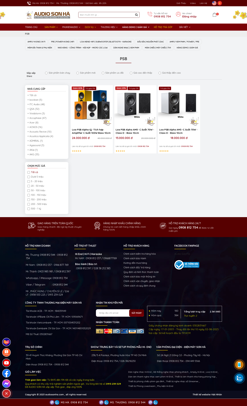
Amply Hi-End (197, 372)
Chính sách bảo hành (134, 258)
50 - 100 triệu (36, 190)
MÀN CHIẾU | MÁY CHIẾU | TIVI (172, 48)
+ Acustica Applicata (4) (40, 136)
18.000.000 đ (164, 132)
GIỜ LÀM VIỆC (33, 372)
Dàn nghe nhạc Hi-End (139, 372)
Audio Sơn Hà (182, 254)
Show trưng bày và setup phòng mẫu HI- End (121, 347)
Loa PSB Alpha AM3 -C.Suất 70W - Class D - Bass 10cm (162, 125)
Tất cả (32, 172)
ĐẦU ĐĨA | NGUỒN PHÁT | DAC (161, 42)
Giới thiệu (181, 3)
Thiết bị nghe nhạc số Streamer (182, 381)
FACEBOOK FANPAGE (186, 246)
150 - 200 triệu (36, 199)
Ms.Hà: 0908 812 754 (43, 3)
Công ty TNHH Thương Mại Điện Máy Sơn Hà (53, 303)
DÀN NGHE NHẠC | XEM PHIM (137, 48)
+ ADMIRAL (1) (35, 141)
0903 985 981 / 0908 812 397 (54, 271)
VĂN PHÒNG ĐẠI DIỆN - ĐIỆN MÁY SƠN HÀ (180, 347)
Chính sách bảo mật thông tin (139, 276)
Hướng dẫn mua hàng (135, 263)
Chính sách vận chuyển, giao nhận (141, 281)
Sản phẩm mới (85, 73)
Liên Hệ (203, 3)
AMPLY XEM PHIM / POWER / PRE (198, 42)
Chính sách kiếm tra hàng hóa (139, 254)
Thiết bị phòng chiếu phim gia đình (146, 381)
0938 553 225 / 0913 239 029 (46, 295)
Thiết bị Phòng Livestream (141, 386)
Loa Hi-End (211, 372)
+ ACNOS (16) (34, 127)
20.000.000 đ (136, 132)
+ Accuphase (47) (36, 118)
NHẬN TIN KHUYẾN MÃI (109, 303)
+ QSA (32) (33, 109)
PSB (27, 33)
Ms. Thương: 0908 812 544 (69, 3)
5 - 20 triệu (35, 181)
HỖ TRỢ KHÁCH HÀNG (136, 246)
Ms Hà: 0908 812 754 (74, 402)
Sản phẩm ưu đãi (112, 73)
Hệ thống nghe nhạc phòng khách (170, 372)
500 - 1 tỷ (34, 208)
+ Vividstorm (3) (36, 113)
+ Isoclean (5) (34, 100)
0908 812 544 (60, 285)
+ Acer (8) (32, 122)
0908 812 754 (162, 16)
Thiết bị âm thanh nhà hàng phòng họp (195, 377)
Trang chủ (31, 27)
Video (193, 3)
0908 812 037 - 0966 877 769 (53, 265)
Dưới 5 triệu (35, 177)
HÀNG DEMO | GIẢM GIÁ (134, 27)
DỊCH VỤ (89, 27)
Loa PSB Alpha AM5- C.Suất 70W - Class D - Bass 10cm (125, 125)
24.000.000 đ (80, 132)
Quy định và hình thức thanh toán (141, 272)
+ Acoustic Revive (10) (39, 131)
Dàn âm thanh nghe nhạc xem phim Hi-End (150, 377)
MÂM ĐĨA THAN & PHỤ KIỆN (41, 48)
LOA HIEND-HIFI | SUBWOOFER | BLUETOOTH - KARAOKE (113, 42)
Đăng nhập (189, 16)
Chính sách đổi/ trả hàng (136, 267)
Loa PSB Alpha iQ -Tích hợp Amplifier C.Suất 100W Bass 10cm (88, 125)
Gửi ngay (137, 313)
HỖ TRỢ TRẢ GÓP (163, 27)
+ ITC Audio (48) (36, 104)
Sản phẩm (50, 27)
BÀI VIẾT (183, 27)
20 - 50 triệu (35, 186)
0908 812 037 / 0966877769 (101, 258)
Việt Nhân (216, 394)
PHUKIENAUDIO (70, 27)
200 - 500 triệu (37, 204)
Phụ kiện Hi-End (165, 386)
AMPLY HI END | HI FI (38, 42)
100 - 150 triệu (36, 195)
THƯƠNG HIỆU (108, 27)
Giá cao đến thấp (141, 73)
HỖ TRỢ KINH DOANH (37, 246)
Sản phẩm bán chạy (57, 73)
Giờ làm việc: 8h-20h (95, 3)
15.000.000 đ (118, 132)
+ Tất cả (31, 95)
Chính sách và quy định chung (139, 285)
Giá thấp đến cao (169, 73)
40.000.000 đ (99, 132)
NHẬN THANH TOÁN (107, 322)
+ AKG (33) (33, 154)
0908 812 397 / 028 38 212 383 (93, 268)
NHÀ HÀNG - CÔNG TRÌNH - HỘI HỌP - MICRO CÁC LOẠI (89, 48)
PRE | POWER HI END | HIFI (67, 42)
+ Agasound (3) (35, 145)
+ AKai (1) (32, 150)
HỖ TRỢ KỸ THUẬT (85, 246)
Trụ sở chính (33, 347)
